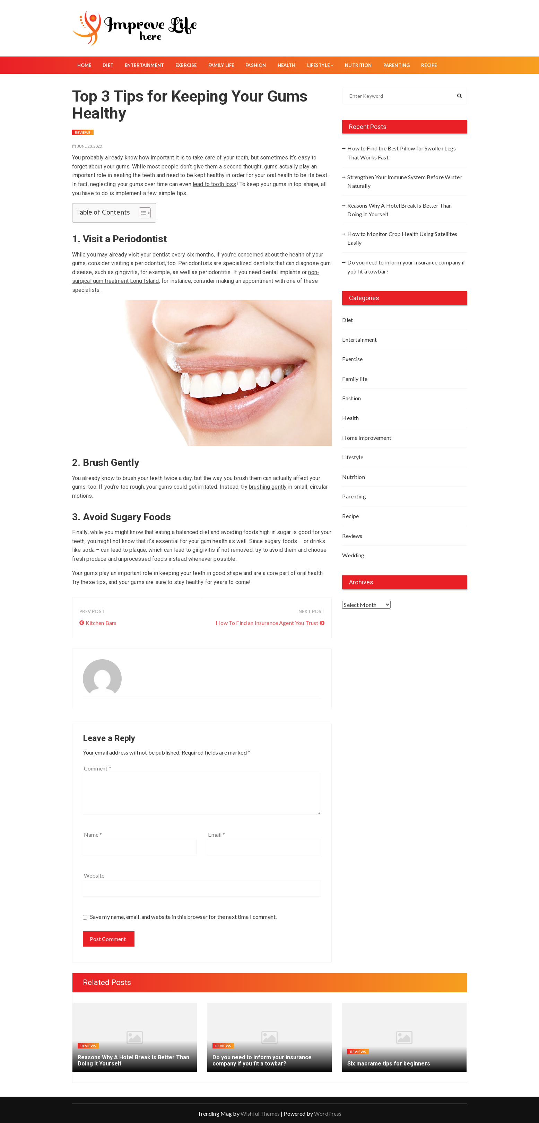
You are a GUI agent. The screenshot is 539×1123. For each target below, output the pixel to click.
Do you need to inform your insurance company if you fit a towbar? (406, 267)
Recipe (429, 65)
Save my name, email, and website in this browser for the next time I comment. (183, 916)
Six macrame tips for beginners (388, 1063)
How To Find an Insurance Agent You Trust (267, 622)
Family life (221, 65)
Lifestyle (320, 65)
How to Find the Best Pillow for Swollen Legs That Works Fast (401, 152)
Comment (97, 768)
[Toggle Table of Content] (141, 213)
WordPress (327, 1113)
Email (216, 834)
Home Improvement (366, 437)
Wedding (353, 555)
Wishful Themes (260, 1113)
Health (287, 65)
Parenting (396, 65)
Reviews (83, 132)
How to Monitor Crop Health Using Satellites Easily (402, 238)
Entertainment (144, 65)
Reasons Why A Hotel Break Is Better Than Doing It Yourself (399, 210)
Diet (108, 65)
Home (84, 65)
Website (94, 875)
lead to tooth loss (214, 184)
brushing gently (268, 487)
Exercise (186, 65)
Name (93, 834)
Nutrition (358, 65)
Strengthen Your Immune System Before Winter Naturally (404, 181)
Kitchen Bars (101, 622)
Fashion (255, 65)
